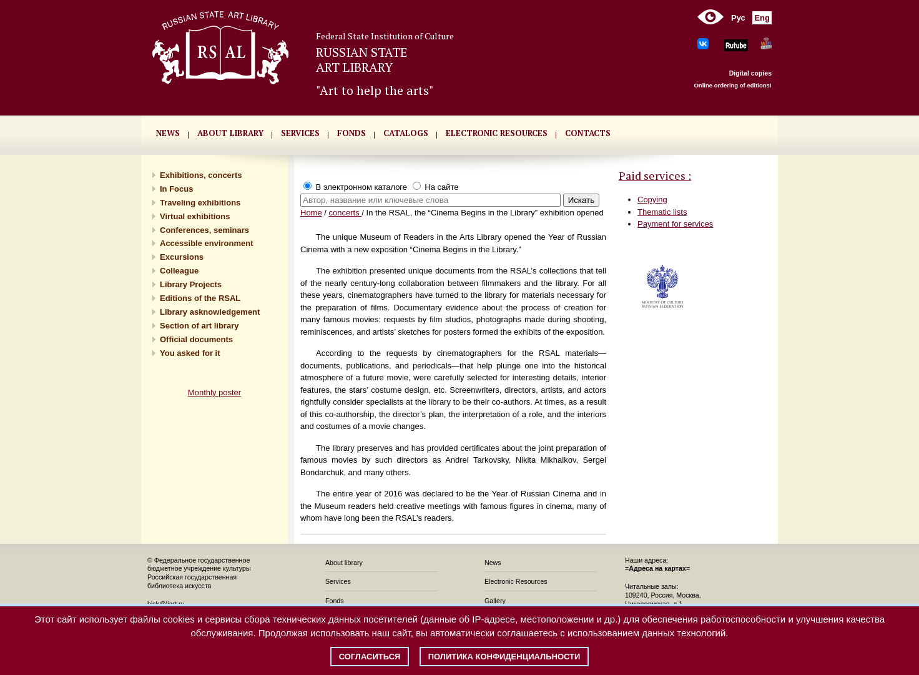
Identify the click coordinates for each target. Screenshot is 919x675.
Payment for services (675, 224)
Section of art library (199, 325)
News (492, 562)
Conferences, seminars (204, 230)
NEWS (168, 133)
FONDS (351, 133)
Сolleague (179, 270)
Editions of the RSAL (200, 298)
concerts (345, 212)
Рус (738, 17)
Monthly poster (214, 392)
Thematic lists (662, 212)
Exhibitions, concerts (201, 175)
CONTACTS (588, 133)
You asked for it (190, 353)
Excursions (182, 257)
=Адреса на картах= (657, 568)
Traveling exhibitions (200, 202)
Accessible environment (206, 243)
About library (230, 133)
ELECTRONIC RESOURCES (497, 133)
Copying (652, 199)
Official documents (196, 339)
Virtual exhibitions (195, 216)
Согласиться (370, 656)
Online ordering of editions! (733, 85)
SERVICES (300, 133)
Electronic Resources (516, 581)
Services (338, 581)
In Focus (176, 189)
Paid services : (655, 175)
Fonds (334, 600)
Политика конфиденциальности (504, 656)
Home (311, 212)
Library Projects (191, 284)
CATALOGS (405, 133)
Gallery (495, 600)
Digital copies (750, 73)
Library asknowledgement (210, 312)
